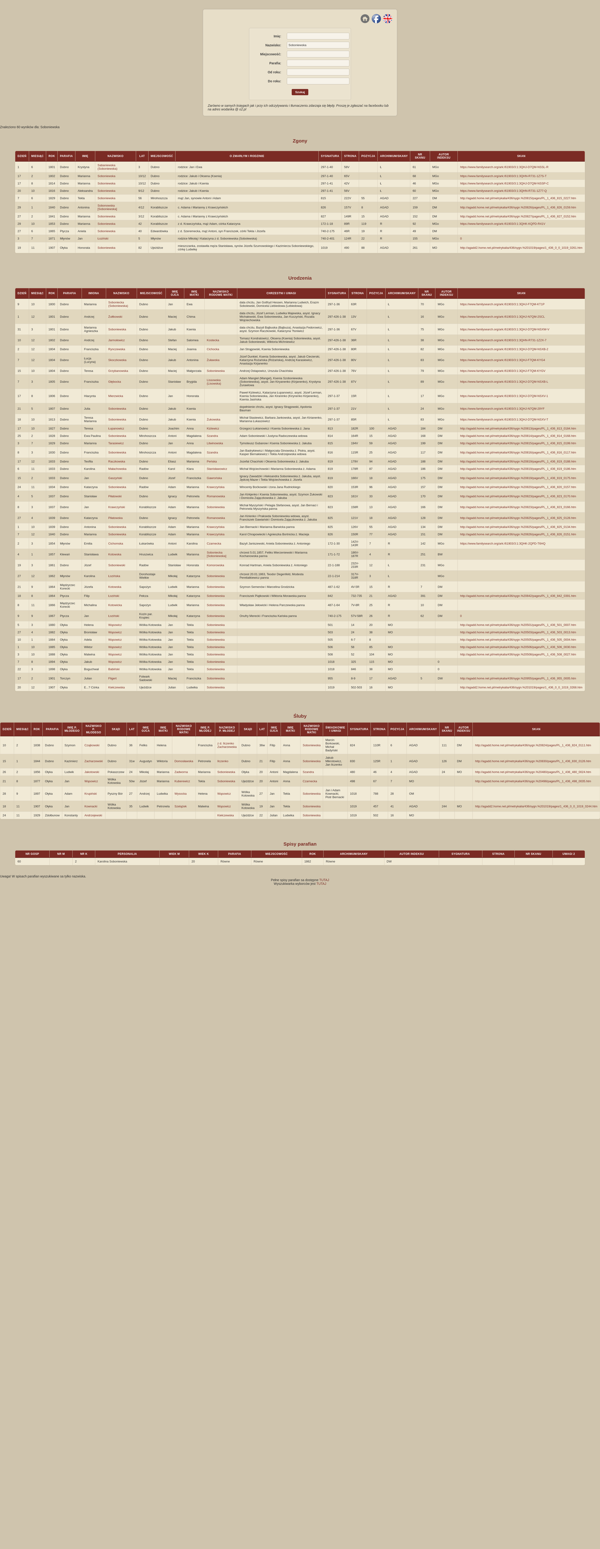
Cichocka (213, 349)
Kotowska (114, 554)
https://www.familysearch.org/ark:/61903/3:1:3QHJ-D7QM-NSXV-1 (504, 396)
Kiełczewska (116, 687)
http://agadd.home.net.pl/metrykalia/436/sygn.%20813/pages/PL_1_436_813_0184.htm (518, 428)
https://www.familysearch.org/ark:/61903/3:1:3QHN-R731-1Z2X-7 (503, 340)
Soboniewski (116, 565)
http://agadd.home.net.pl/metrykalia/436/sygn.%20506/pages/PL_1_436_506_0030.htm (518, 647)
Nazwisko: (273, 45)
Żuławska (213, 360)
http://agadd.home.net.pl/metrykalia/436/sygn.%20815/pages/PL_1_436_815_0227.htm (518, 198)
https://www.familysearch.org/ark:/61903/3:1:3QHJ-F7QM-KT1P (502, 304)
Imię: (277, 36)
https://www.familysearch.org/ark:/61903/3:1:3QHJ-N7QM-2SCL (502, 316)
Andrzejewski (93, 815)
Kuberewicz (182, 781)
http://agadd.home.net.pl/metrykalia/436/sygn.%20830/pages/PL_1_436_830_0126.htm (533, 761)
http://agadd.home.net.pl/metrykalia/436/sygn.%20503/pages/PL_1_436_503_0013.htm (518, 632)
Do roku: (274, 81)
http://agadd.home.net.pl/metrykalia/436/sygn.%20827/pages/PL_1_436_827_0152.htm (518, 216)
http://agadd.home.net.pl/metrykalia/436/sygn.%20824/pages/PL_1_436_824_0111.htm (533, 745)
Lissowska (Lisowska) (214, 381)
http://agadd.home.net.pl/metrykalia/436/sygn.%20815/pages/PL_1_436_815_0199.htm (518, 443)
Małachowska (117, 469)
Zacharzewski (93, 761)
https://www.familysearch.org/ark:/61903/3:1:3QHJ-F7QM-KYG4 (502, 360)
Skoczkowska (117, 360)
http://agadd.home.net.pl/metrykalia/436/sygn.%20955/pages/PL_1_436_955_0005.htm (518, 678)
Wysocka (181, 793)
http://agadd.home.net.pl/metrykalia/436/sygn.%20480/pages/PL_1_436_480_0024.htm (533, 772)
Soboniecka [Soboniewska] (216, 554)
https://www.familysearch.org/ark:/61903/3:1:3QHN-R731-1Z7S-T (503, 176)
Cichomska (115, 543)
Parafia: (275, 63)
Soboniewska (106, 176)
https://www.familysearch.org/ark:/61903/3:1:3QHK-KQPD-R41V (502, 223)
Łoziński (103, 238)
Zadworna (181, 772)
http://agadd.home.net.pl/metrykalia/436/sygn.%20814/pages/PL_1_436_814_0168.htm (518, 436)
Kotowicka (115, 605)
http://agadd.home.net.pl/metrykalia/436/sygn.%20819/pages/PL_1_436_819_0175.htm (518, 478)
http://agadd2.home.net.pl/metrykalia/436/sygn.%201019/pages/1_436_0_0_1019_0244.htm (536, 806)
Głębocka (114, 381)
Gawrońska (214, 478)
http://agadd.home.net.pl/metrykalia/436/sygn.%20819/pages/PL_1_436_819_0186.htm (518, 469)
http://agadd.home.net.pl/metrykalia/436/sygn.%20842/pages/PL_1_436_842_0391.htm (518, 596)
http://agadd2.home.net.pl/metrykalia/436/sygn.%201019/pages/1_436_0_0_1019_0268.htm (521, 687)
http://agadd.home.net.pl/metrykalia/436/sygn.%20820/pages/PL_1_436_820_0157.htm (518, 487)
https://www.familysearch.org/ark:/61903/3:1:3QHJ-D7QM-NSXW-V (504, 329)
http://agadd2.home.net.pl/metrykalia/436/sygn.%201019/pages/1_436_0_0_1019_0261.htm (521, 247)
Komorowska (215, 565)
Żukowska (213, 419)
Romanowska (216, 496)
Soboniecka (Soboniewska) (118, 304)
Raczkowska (116, 461)
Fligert (112, 678)
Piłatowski (115, 496)
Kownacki (90, 806)
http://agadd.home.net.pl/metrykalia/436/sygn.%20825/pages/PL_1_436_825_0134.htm (518, 527)
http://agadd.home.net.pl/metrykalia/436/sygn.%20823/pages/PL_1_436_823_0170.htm (518, 496)
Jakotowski (91, 772)
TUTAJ (324, 880)
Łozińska (114, 576)
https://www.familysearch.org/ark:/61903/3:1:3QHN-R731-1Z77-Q (503, 191)
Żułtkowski (115, 316)
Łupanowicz (116, 428)
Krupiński (90, 793)
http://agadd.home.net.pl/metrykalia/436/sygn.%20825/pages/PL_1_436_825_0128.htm (518, 518)
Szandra (212, 436)
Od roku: (274, 72)
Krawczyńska (216, 487)
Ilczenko (223, 761)
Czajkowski (91, 745)
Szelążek (181, 806)
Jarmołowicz (116, 340)
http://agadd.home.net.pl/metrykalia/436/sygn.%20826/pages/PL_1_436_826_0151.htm (518, 534)
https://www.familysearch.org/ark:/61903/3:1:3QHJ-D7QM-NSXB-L (504, 381)
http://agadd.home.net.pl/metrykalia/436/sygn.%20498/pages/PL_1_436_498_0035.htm (533, 781)
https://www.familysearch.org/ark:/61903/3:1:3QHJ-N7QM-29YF (502, 408)
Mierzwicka (115, 396)
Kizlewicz (213, 428)
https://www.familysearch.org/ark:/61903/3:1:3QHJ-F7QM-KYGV (502, 371)
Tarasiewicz (116, 443)
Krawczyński (116, 507)
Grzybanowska (118, 371)
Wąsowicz (115, 625)
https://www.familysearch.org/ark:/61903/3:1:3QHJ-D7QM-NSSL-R (504, 167)
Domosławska (184, 761)
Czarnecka (214, 543)
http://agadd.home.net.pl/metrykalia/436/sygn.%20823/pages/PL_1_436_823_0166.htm (518, 507)
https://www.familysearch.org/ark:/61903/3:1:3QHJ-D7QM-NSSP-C (504, 183)
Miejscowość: (270, 54)
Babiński (114, 669)
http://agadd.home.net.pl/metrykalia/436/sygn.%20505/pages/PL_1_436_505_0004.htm (518, 639)
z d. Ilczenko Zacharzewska (227, 745)
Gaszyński (115, 478)
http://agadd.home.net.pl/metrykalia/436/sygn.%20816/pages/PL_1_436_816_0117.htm (518, 452)
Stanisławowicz (217, 469)
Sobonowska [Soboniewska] (107, 207)
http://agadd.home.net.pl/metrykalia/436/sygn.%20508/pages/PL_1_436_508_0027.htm (518, 654)
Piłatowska (115, 518)
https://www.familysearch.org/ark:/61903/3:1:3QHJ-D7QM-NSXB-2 (504, 349)
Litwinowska (215, 443)
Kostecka (213, 340)
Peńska (212, 461)
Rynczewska (116, 349)
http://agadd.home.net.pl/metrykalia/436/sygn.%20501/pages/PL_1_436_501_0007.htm (518, 625)
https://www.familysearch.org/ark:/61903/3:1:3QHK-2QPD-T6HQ (502, 543)
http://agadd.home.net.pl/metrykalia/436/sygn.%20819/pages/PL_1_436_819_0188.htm (518, 461)
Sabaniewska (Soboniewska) (107, 166)
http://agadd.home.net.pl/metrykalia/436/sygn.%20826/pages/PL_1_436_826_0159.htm (518, 207)
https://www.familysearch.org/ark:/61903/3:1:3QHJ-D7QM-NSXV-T (504, 419)
